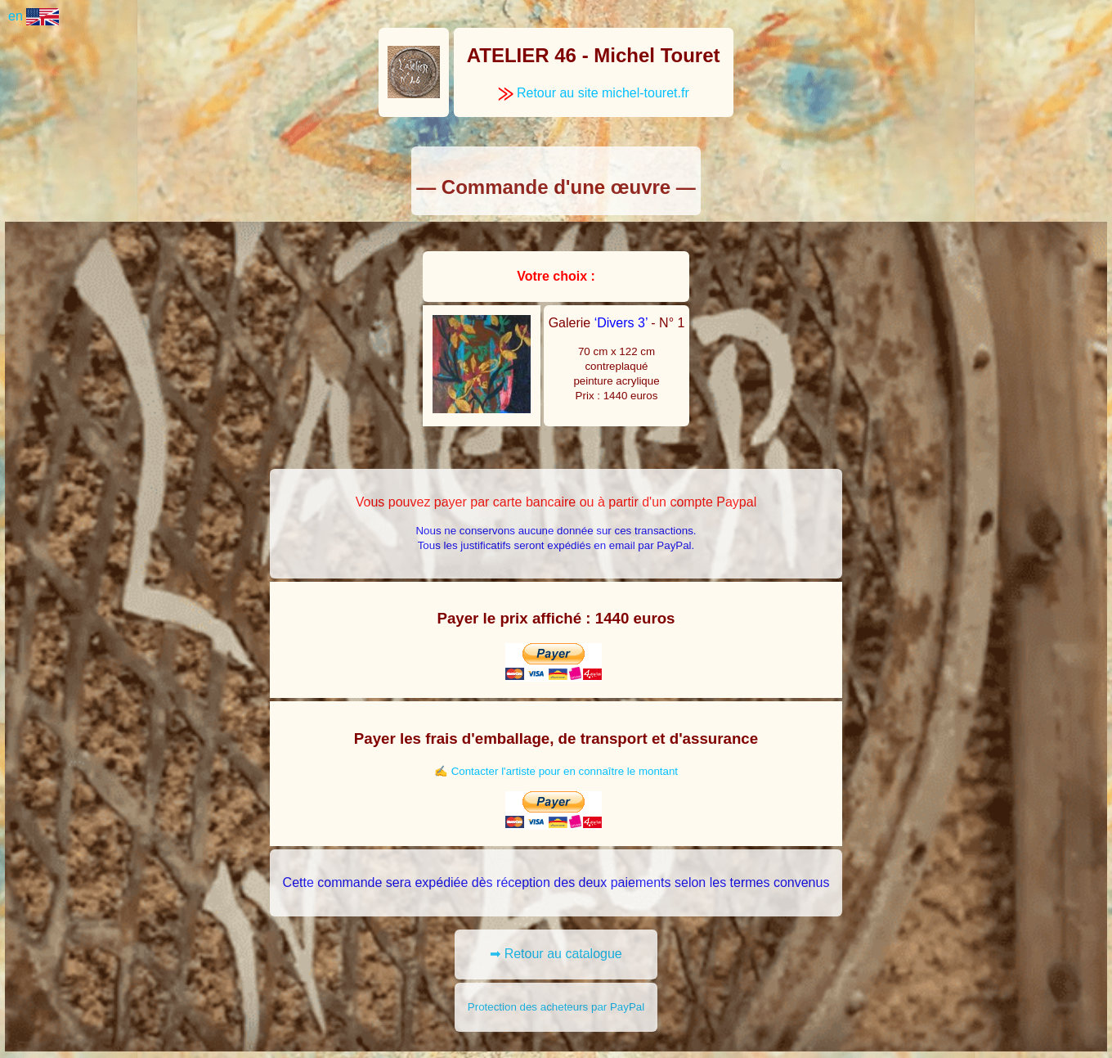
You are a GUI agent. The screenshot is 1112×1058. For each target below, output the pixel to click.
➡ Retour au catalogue (556, 954)
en (33, 16)
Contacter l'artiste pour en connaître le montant (564, 771)
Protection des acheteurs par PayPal (556, 1007)
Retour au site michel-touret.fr (593, 93)
